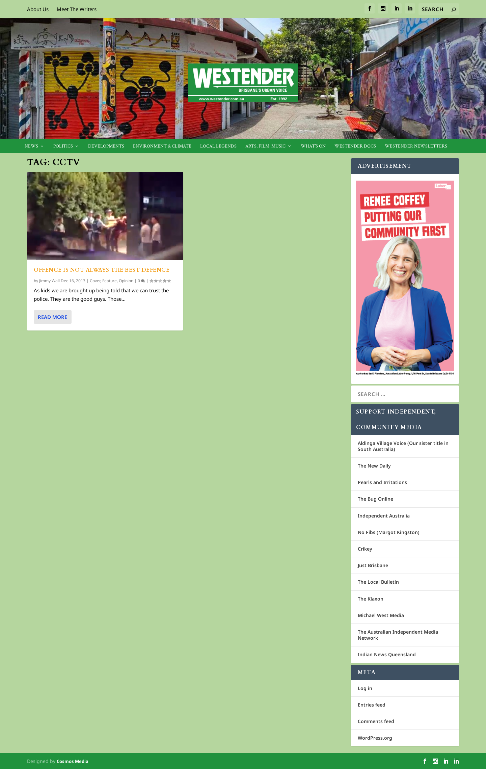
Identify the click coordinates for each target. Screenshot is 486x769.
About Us (38, 9)
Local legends (218, 146)
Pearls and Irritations (382, 482)
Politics (63, 146)
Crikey (365, 549)
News (31, 146)
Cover (95, 281)
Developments (106, 146)
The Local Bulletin (378, 582)
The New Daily (374, 465)
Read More (52, 317)
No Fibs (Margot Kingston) (389, 532)
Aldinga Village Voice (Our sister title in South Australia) (403, 446)
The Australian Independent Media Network (398, 635)
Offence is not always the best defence (101, 270)
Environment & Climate (162, 146)
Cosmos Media (72, 761)
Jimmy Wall (49, 281)
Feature (109, 281)
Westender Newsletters (416, 146)
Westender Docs (355, 146)
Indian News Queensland (387, 654)
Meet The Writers (77, 9)
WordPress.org (375, 738)
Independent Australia (384, 515)
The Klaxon (370, 598)
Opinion (126, 281)
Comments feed (376, 721)
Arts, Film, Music (265, 146)
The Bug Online (375, 499)
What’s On (313, 146)
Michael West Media (381, 615)
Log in (365, 688)
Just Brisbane (373, 565)
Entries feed (371, 704)
